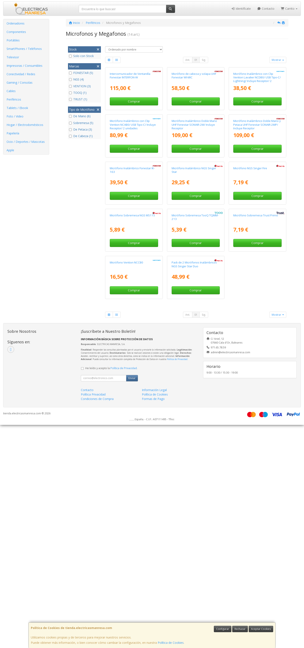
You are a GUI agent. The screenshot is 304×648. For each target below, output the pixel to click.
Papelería (13, 133)
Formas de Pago (153, 622)
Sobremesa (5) (81, 123)
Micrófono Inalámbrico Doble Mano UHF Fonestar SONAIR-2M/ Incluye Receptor (194, 214)
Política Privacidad (93, 617)
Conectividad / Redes (21, 74)
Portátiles (13, 40)
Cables (11, 91)
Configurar (222, 629)
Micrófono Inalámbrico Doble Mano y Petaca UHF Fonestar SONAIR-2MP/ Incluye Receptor (257, 214)
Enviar (132, 601)
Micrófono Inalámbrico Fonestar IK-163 (132, 303)
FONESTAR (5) (81, 73)
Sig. (204, 60)
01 (195, 60)
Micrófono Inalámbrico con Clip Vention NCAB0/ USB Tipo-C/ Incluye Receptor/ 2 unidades (133, 214)
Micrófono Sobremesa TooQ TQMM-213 (195, 395)
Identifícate (241, 9)
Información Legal (154, 613)
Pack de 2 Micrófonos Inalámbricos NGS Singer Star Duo (194, 487)
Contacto (265, 9)
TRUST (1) (78, 99)
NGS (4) (76, 79)
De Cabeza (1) (81, 136)
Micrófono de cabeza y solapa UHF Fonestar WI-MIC (194, 120)
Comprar (134, 146)
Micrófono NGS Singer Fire (250, 302)
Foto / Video (15, 116)
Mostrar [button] (278, 60)
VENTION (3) (80, 86)
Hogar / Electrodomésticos (25, 125)
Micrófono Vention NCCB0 (126, 486)
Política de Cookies (171, 643)
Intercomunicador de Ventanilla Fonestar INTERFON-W (130, 120)
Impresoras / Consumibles (24, 66)
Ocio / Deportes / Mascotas (26, 142)
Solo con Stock (81, 56)
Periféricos (14, 99)
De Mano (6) (80, 116)
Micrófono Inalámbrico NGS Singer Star (194, 303)
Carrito (289, 9)
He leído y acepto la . (111, 591)
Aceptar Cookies (261, 629)
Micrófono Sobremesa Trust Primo (255, 394)
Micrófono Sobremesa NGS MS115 (132, 394)
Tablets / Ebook (17, 108)
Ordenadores (15, 23)
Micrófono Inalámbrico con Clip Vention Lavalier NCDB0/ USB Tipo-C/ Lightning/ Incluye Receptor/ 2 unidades (257, 123)
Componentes (16, 32)
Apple (10, 150)
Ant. (187, 60)
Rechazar (240, 629)
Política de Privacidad (177, 582)
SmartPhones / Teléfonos (24, 49)
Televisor (13, 57)
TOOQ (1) (78, 93)
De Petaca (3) (80, 129)
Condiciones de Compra (97, 622)
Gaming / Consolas (20, 82)
